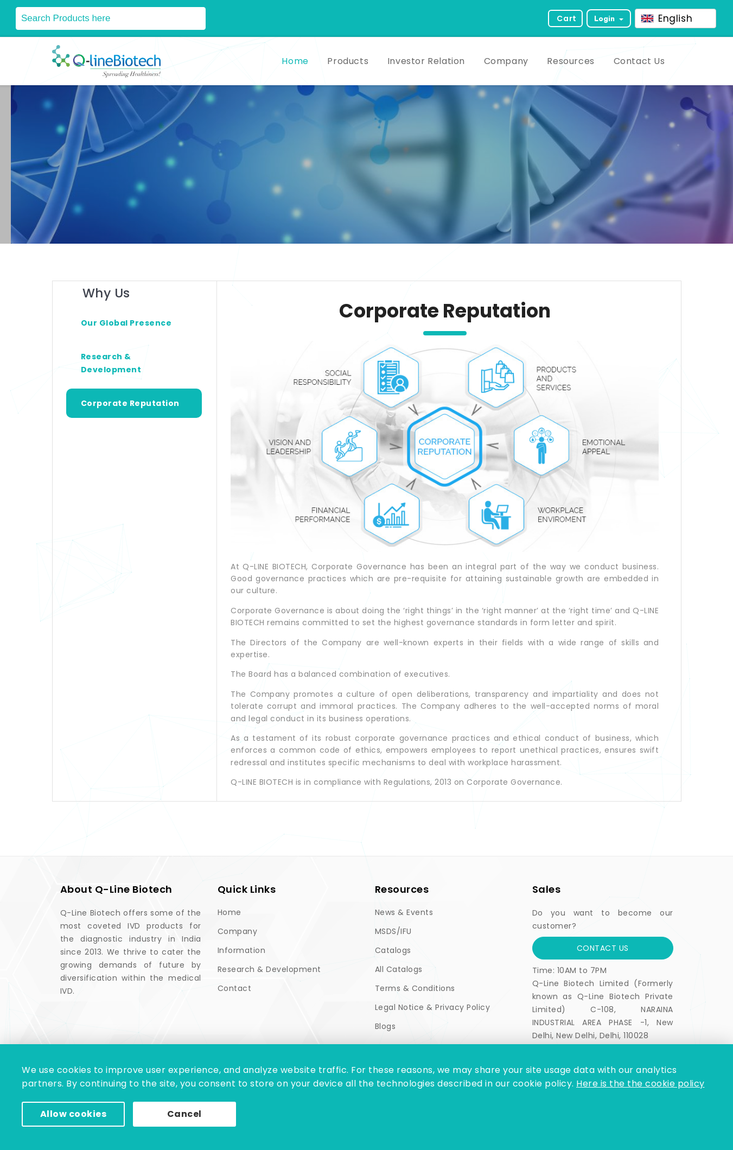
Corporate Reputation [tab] (130, 403)
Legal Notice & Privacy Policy (432, 1007)
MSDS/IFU (393, 931)
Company (506, 61)
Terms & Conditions (415, 988)
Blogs (385, 1026)
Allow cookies (73, 1114)
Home (295, 61)
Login (605, 18)
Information (242, 950)
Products (347, 61)
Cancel (184, 1114)
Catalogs (393, 950)
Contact (235, 988)
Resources (570, 61)
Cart (566, 18)
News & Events (404, 912)
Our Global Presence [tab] (126, 322)
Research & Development (269, 969)
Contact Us (639, 61)
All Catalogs (399, 969)
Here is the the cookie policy (640, 1083)
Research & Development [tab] (111, 363)
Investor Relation (426, 61)
